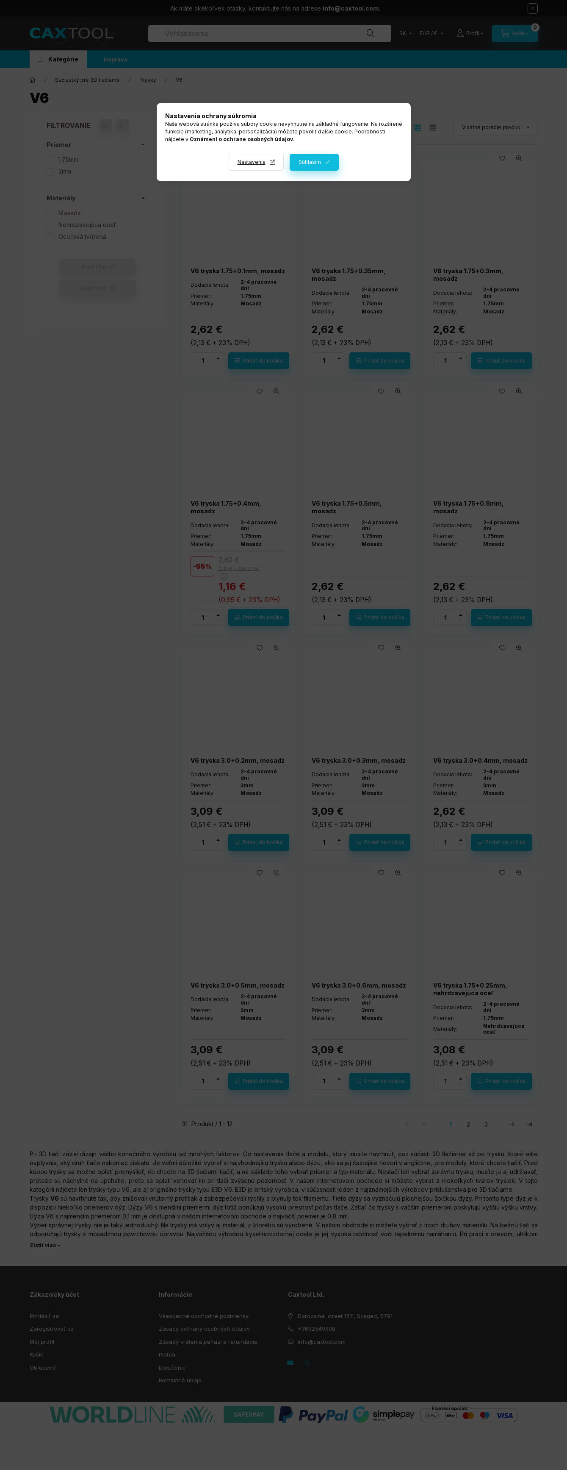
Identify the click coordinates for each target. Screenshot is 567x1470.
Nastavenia (252, 162)
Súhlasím (310, 162)
